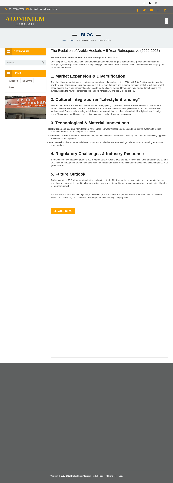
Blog (86, 34)
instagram (27, 80)
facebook (13, 80)
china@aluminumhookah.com (43, 9)
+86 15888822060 (15, 9)
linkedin (12, 87)
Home (63, 40)
